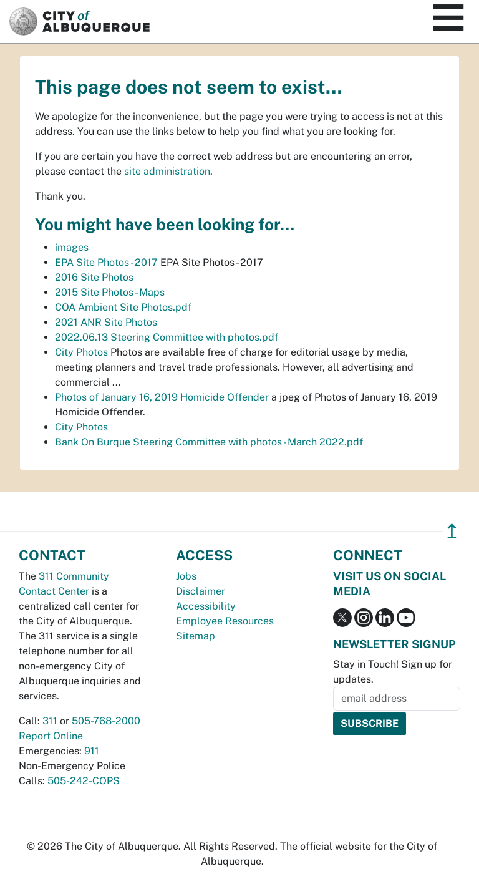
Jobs (186, 576)
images (72, 247)
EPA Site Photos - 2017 (106, 262)
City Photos (81, 352)
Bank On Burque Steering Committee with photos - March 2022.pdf (209, 442)
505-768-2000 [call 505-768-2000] (106, 721)
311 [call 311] (49, 721)
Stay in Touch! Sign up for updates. (392, 671)
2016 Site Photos (94, 277)
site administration (167, 171)
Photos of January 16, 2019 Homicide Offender (162, 397)
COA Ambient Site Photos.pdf (123, 307)
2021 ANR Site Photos (106, 322)
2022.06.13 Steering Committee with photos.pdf (166, 337)
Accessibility (206, 606)
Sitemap (195, 636)
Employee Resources (225, 621)
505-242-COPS (83, 781)
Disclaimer (200, 591)
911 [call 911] (91, 751)
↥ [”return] (451, 531)
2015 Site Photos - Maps (110, 292)
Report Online (51, 736)
